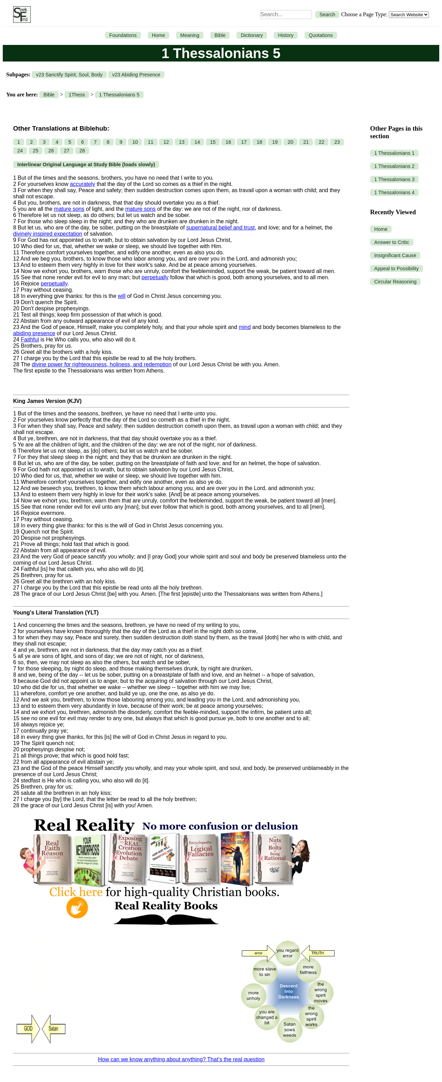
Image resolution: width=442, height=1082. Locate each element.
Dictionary (252, 35)
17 (244, 142)
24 (20, 150)
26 (51, 150)
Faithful (30, 339)
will (121, 296)
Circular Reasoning (395, 281)
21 (306, 142)
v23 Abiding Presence (136, 74)
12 (166, 142)
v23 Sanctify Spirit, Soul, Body (69, 74)
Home (158, 35)
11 (150, 142)
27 (66, 150)
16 (228, 142)
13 (181, 142)
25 (35, 150)
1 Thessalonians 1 (394, 153)
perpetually (155, 277)
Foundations (122, 35)
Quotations (321, 35)
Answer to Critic (391, 242)
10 (135, 142)
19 (275, 142)
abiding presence (34, 333)
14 (197, 142)
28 (82, 150)
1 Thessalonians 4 (394, 192)
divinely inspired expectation (47, 234)
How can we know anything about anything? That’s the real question (181, 1059)
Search (327, 14)
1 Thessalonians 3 (394, 179)
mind (245, 327)
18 (259, 142)
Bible (219, 35)
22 (321, 142)
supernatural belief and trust (220, 227)
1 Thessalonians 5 (119, 94)
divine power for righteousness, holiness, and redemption (102, 364)
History (286, 35)
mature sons (69, 209)
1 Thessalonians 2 (394, 166)
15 (212, 142)
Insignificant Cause (395, 255)
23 (337, 142)
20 (290, 142)
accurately (82, 184)
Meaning (189, 35)
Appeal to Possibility (396, 268)
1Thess (77, 94)
